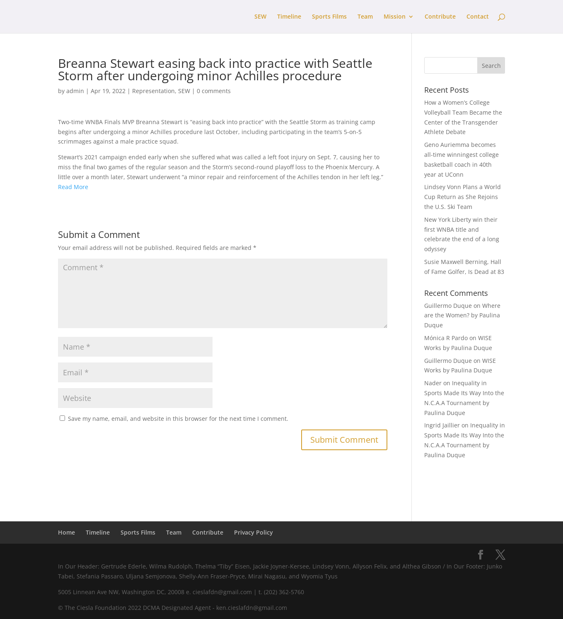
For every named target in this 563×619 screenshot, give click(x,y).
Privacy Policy (253, 532)
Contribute (440, 17)
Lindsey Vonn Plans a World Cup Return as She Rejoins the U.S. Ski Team (462, 197)
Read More (73, 187)
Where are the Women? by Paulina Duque (462, 315)
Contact (477, 17)
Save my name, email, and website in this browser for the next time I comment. (178, 418)
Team (365, 17)
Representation (153, 91)
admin (75, 91)
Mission (395, 17)
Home (66, 532)
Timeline (289, 17)
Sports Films (329, 17)
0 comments (214, 91)
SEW (260, 17)
